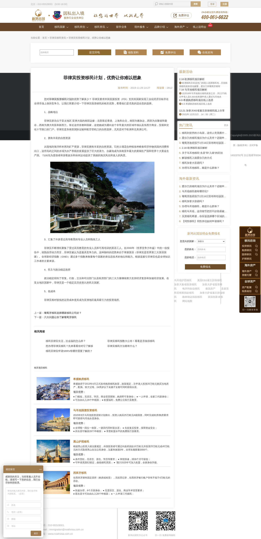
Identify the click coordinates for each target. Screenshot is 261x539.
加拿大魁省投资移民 (185, 284)
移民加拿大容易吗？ (193, 162)
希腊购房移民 (81, 379)
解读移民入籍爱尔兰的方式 (197, 157)
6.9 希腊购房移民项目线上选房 (196, 100)
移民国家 (61, 26)
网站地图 (187, 301)
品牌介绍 (161, 26)
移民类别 (81, 26)
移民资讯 (101, 26)
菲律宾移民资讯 (58, 37)
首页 (41, 26)
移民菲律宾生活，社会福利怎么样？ (66, 341)
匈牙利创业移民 (191, 288)
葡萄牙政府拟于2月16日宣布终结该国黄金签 (206, 142)
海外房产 (181, 26)
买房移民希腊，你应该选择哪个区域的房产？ (207, 216)
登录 (212, 4)
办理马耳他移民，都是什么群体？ (200, 167)
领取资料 (133, 52)
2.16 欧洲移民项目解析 (192, 79)
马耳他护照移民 (183, 280)
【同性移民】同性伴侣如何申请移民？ (203, 221)
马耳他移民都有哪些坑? (195, 191)
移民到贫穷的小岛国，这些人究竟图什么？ (205, 132)
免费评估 (183, 15)
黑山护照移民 (81, 441)
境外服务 (141, 26)
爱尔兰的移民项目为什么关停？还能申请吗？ (207, 137)
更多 (226, 125)
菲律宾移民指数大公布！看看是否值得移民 (131, 341)
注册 (225, 4)
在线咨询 (207, 52)
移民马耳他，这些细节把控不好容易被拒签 (205, 211)
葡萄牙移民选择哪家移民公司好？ (63, 313)
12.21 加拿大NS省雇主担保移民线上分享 (202, 110)
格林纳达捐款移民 (192, 296)
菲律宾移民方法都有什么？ (122, 346)
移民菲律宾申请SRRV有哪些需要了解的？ (69, 351)
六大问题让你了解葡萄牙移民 (60, 317)
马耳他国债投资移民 (85, 410)
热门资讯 (185, 125)
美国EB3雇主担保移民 (209, 280)
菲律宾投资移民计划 (60, 99)
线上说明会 (203, 25)
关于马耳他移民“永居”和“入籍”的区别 (202, 152)
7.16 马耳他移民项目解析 (193, 89)
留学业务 (121, 26)
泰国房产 (210, 288)
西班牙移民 (80, 472)
